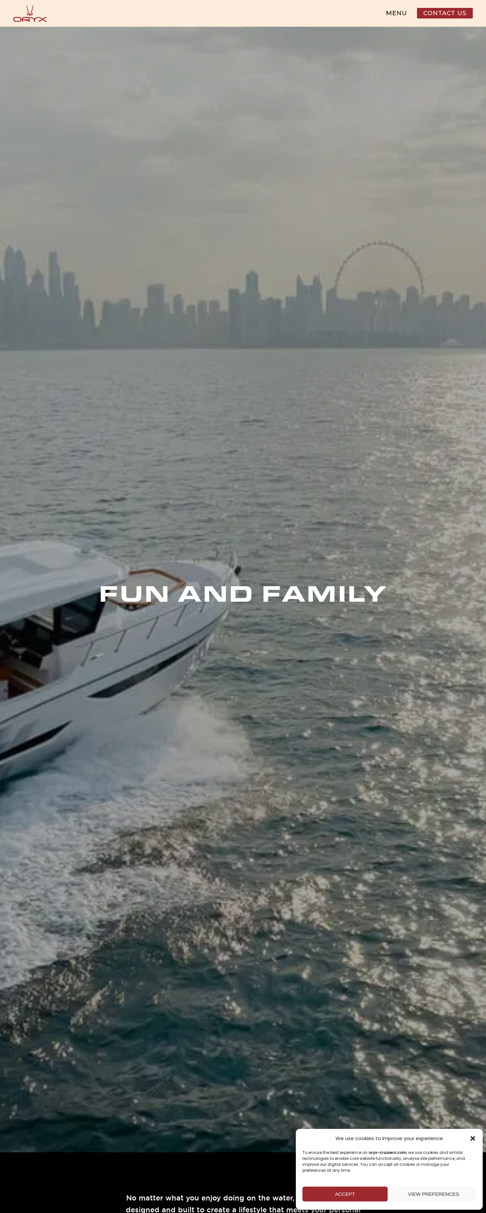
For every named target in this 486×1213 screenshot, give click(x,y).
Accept (345, 1194)
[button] (472, 1138)
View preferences (433, 1194)
